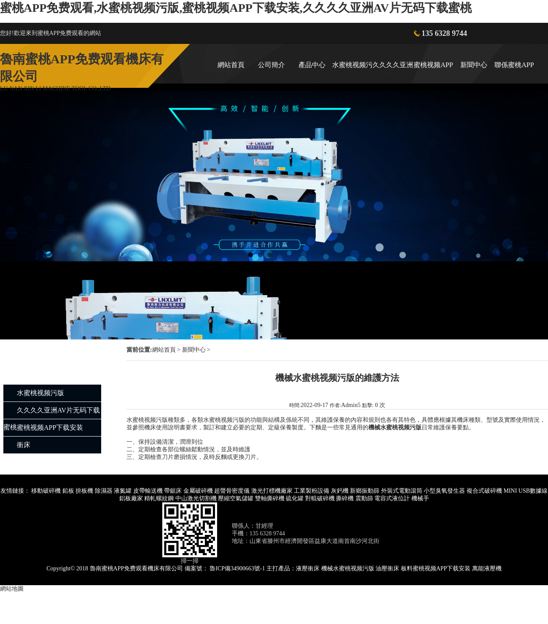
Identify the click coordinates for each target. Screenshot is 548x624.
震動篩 (364, 498)
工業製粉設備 (311, 491)
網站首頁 (231, 64)
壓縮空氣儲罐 (235, 498)
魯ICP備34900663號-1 (237, 568)
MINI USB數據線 (525, 491)
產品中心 (311, 64)
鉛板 (68, 491)
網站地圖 (12, 589)
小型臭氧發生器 (444, 491)
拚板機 (84, 491)
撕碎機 (345, 498)
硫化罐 (295, 498)
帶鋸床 (173, 491)
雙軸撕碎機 (270, 498)
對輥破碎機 (320, 498)
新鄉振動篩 (364, 491)
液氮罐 (123, 491)
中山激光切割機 (196, 498)
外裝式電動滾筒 (401, 491)
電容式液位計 (392, 498)
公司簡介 (271, 64)
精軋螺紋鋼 (159, 498)
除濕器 (104, 491)
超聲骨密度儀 (232, 491)
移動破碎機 (46, 491)
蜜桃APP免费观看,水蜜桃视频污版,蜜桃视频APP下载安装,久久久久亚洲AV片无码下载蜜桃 (236, 7)
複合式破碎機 (484, 491)
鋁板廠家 (131, 498)
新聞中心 (473, 64)
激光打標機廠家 (272, 491)
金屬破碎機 (198, 491)
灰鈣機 (340, 491)
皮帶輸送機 (148, 491)
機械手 (420, 498)
